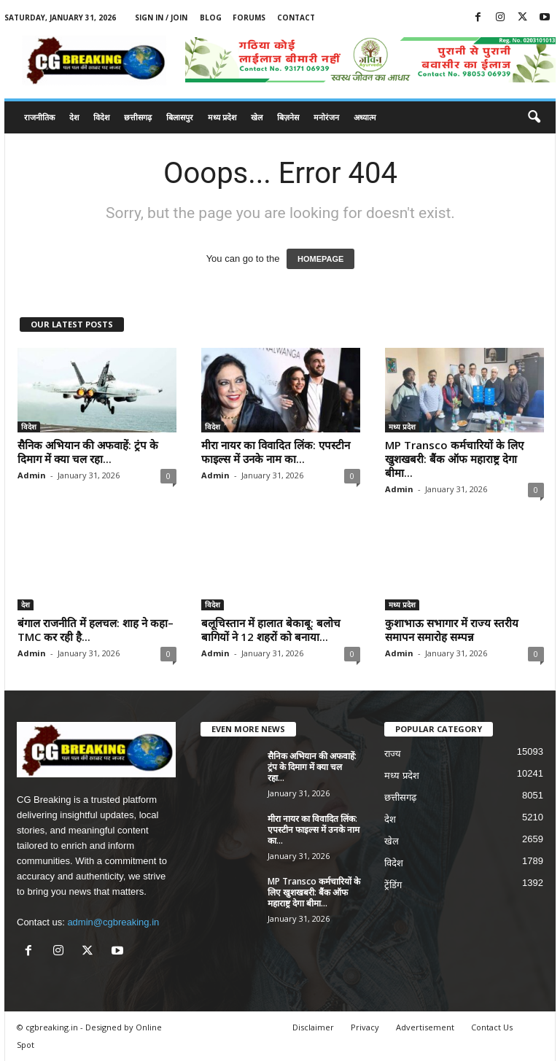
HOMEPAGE (320, 258)
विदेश (101, 117)
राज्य (392, 753)
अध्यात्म (365, 117)
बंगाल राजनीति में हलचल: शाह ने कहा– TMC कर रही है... (96, 629)
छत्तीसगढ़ (138, 117)
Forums (249, 17)
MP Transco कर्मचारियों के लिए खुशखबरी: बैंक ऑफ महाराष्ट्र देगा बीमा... (454, 459)
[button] (534, 117)
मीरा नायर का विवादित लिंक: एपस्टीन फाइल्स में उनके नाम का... (275, 452)
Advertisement (425, 1027)
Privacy (365, 1027)
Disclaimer (313, 1027)
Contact (296, 17)
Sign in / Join (161, 17)
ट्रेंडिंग (393, 884)
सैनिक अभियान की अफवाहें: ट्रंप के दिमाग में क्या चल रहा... (88, 452)
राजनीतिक (39, 117)
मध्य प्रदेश (222, 117)
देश (74, 117)
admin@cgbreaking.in (113, 922)
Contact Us (492, 1027)
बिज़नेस (288, 117)
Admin (32, 475)
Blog (211, 17)
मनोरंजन (326, 117)
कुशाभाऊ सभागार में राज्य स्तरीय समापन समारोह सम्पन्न (451, 629)
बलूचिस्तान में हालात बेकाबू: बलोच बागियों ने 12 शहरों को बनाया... (271, 629)
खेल (256, 117)
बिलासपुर (179, 117)
